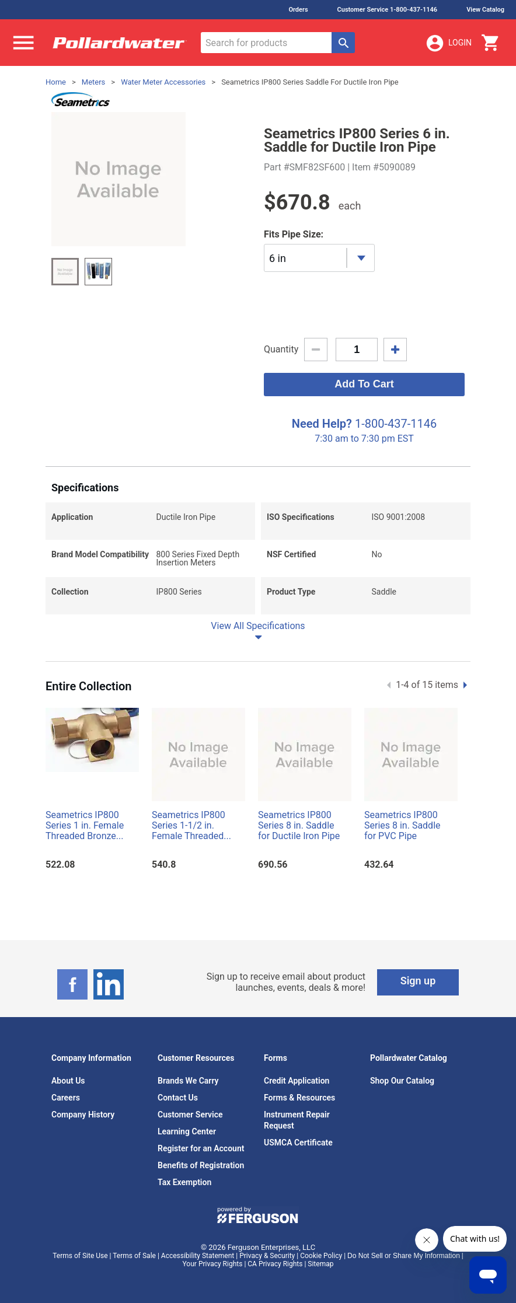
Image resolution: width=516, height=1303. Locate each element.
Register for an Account (201, 1148)
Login (448, 43)
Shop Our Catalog (402, 1080)
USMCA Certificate (298, 1142)
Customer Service (190, 1114)
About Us (68, 1080)
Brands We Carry (188, 1080)
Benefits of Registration (201, 1165)
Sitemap (320, 1264)
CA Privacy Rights (274, 1264)
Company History (82, 1114)
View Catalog (485, 9)
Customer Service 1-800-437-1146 (387, 9)
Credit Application (296, 1080)
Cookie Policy (321, 1256)
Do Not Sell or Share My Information (403, 1256)
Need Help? (322, 424)
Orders (298, 9)
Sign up (418, 980)
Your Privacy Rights (213, 1264)
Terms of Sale (134, 1256)
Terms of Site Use (80, 1256)
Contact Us (178, 1097)
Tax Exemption (184, 1182)
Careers (65, 1097)
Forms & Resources (299, 1097)
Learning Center (187, 1131)
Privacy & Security (267, 1256)
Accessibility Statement (197, 1256)
